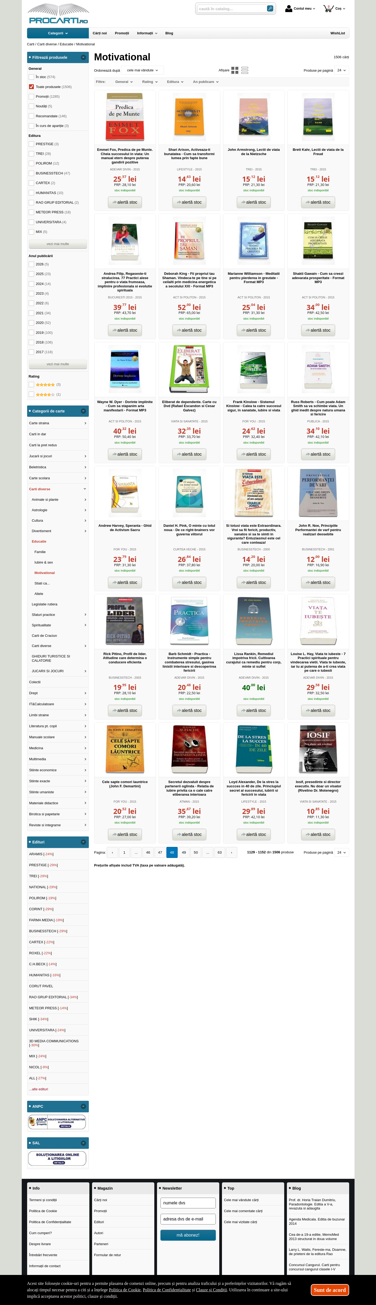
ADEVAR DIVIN (120, 169)
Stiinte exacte (39, 781)
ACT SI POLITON (184, 297)
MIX (42, 232)
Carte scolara (39, 478)
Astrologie (39, 510)
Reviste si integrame (45, 825)
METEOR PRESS (53, 212)
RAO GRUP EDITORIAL (57, 202)
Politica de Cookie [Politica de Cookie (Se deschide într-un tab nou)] (125, 1290)
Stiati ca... (42, 583)
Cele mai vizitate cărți (240, 1222)
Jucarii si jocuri (40, 456)
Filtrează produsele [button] (49, 57)
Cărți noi (100, 1200)
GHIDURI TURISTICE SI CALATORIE (51, 658)
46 (146, 852)
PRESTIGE (47, 144)
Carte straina (39, 423)
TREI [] (38, 876)
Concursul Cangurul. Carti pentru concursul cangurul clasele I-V (314, 1267)
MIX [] (37, 1056)
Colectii (35, 682)
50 (191, 852)
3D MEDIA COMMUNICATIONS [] (54, 1043)
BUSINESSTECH (249, 549)
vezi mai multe (58, 244)
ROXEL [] (40, 953)
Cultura (37, 520)
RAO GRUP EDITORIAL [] (53, 997)
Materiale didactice (43, 803)
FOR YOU (249, 421)
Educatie (39, 541)
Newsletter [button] (172, 1188)
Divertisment (41, 531)
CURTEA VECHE (184, 549)
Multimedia (37, 759)
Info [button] (36, 1188)
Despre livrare (40, 1244)
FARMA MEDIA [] (46, 920)
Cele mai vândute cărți (241, 1200)
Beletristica (37, 467)
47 (157, 852)
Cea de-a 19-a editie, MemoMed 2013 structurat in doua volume (314, 1237)
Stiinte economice (43, 770)
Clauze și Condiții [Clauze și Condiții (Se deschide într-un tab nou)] (211, 1290)
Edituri (99, 1222)
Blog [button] (297, 1188)
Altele (38, 594)
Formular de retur (107, 1255)
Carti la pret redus (43, 445)
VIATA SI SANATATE (184, 421)
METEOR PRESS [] (48, 1008)
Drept (33, 693)
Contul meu (298, 8)
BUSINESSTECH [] (48, 931)
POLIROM (47, 163)
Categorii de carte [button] (48, 411)
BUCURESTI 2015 (120, 297)
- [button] (83, 57)
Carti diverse (39, 489)
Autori (98, 1233)
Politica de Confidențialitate (50, 1222)
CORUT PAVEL (41, 986)
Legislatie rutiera (44, 604)
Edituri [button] (38, 842)
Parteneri (101, 1244)
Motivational (44, 573)
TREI (249, 169)
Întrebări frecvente (43, 1255)
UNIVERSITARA (51, 222)
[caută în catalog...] (230, 8)
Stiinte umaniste (41, 792)
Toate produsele (54, 87)
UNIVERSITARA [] (47, 1030)
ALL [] (37, 1078)
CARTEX (45, 183)
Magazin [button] (105, 1188)
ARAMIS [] (41, 854)
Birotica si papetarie (44, 814)
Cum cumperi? (40, 1233)
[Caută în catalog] (270, 8)
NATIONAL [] (43, 887)
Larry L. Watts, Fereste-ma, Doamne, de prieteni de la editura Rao (317, 1252)
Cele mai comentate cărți (243, 1211)
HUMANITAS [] (44, 975)
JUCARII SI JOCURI (47, 671)
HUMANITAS (49, 193)
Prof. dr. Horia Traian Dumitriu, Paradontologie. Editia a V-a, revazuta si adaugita (312, 1204)
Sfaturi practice (43, 615)
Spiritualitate (41, 625)
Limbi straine (39, 715)
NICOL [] (39, 1067)
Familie (40, 552)
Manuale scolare (41, 737)
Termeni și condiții (43, 1200)
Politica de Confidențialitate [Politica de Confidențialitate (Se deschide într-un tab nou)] (167, 1290)
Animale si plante (45, 500)
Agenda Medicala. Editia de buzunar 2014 (317, 1221)
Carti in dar (37, 434)
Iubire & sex (43, 562)
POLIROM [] (42, 898)
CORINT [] (41, 909)
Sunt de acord (330, 1290)
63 (213, 852)
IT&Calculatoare (41, 704)
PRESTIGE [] (43, 865)
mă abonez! (188, 1235)
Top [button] (231, 1188)
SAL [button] (36, 1143)
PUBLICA (313, 421)
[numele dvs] (188, 1203)
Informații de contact (44, 1266)
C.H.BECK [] (43, 964)
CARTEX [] (41, 942)
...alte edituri (38, 1089)
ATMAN (185, 801)
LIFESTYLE (184, 169)
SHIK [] (38, 1019)
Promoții (100, 1211)
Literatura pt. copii (43, 726)
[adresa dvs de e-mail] (188, 1219)
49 (179, 852)
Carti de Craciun (44, 636)
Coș (332, 8)
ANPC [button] (37, 1106)
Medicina (36, 748)
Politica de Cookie (43, 1211)
